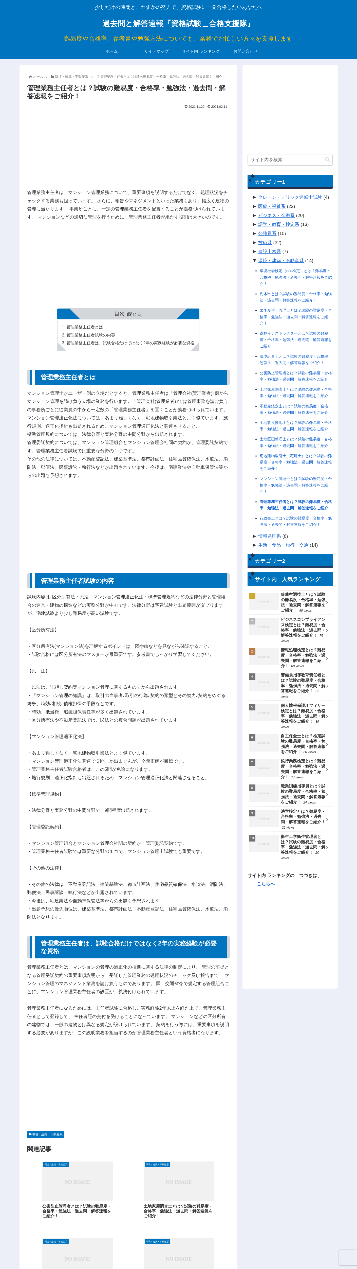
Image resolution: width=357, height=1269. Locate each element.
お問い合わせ (322, 1253)
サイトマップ (257, 1253)
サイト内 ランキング (289, 1253)
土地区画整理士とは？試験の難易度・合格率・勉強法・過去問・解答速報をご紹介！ (296, 442)
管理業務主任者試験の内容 (90, 335)
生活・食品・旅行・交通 (283, 545)
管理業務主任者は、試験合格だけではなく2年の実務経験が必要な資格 (130, 343)
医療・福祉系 (272, 206)
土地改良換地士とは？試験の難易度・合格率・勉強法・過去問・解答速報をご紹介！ (296, 425)
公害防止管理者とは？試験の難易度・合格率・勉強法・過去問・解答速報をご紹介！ (296, 376)
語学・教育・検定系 (278, 224)
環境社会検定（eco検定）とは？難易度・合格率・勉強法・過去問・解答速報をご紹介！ (296, 277)
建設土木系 (269, 251)
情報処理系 (269, 536)
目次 (119, 314)
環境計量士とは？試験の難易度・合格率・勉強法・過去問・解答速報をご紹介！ (296, 359)
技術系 (265, 242)
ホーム (236, 1253)
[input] (290, 160)
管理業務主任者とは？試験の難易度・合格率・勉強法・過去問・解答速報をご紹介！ (296, 504)
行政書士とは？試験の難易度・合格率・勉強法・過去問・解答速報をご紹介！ (296, 521)
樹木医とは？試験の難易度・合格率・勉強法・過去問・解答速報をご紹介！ (296, 297)
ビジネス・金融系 (276, 215)
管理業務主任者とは (84, 327)
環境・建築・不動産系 (46, 1135)
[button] (327, 160)
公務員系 (267, 233)
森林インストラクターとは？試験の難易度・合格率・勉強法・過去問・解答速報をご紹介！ (296, 339)
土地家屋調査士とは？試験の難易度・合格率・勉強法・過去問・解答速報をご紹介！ (296, 392)
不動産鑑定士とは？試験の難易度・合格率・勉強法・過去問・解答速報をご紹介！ (296, 409)
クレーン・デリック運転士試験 (290, 197)
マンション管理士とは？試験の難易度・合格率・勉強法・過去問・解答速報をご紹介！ (296, 484)
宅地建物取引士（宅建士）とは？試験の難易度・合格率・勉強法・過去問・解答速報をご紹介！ (296, 462)
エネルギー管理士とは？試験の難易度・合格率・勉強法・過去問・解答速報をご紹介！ (296, 316)
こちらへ (266, 883)
